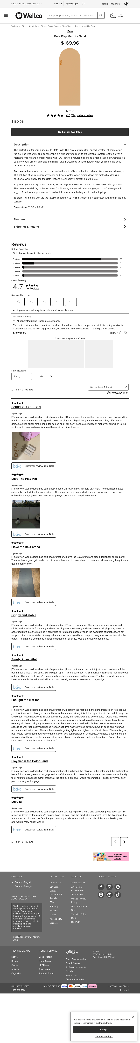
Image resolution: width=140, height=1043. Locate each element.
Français (58, 3)
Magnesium (71, 975)
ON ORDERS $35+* (26, 3)
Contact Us (55, 882)
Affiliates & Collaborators (78, 888)
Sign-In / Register (111, 4)
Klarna (53, 914)
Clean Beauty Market (76, 959)
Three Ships (45, 961)
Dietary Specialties (75, 979)
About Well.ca (78, 882)
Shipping (54, 906)
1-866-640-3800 (18, 990)
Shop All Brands (47, 973)
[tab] (70, 144)
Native (14, 957)
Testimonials (77, 894)
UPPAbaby (44, 965)
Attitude (15, 969)
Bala (70, 31)
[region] (103, 1026)
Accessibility (56, 919)
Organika (16, 973)
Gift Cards (55, 887)
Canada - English (23, 882)
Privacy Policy (105, 1022)
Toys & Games (73, 963)
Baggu (14, 961)
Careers (54, 923)
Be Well (76, 922)
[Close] (133, 1016)
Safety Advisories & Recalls (56, 894)
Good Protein (45, 957)
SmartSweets (45, 969)
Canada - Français (24, 886)
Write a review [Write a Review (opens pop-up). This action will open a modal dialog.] (85, 115)
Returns (54, 910)
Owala (14, 965)
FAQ (52, 902)
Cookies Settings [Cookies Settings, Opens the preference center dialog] (104, 1036)
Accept (104, 1029)
